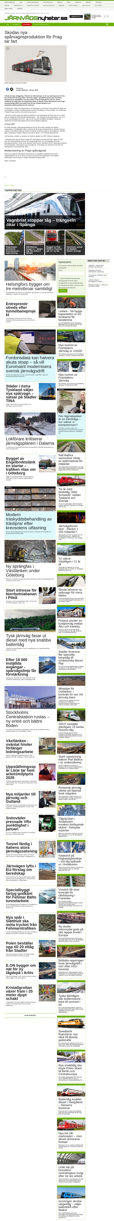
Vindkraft (88, 2)
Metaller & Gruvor (48, 5)
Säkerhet (20, 8)
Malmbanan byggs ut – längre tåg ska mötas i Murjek (98, 285)
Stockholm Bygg (48, 2)
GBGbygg (59, 2)
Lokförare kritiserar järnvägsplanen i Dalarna (96, 280)
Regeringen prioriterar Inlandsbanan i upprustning (96, 271)
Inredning (61, 5)
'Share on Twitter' (9, 185)
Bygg (21, 2)
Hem (7, 24)
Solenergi (98, 2)
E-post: (60, 270)
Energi (69, 2)
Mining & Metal (9, 8)
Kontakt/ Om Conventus (41, 24)
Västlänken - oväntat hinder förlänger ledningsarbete (96, 266)
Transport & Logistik (33, 5)
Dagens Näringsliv (10, 2)
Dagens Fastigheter (33, 2)
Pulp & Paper (98, 5)
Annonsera (15, 24)
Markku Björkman (22, 90)
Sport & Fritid (86, 5)
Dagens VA (78, 2)
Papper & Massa (73, 5)
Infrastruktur (18, 5)
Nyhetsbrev (26, 24)
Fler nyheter (30, 1015)
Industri (7, 5)
